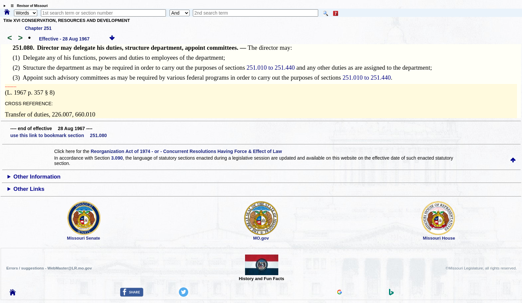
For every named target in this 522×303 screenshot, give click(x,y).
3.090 (117, 158)
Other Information (37, 177)
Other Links (28, 189)
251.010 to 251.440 (271, 67)
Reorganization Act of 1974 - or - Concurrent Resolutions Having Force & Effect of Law (186, 151)
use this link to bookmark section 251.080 (58, 135)
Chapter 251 (38, 28)
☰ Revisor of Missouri (27, 6)
